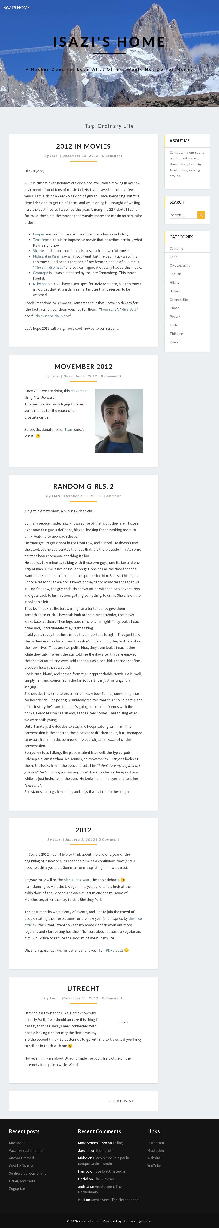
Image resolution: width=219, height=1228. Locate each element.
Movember (79, 390)
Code (173, 257)
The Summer (104, 1178)
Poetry (175, 316)
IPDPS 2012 (114, 950)
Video (174, 342)
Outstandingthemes (137, 1221)
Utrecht (83, 988)
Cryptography (180, 265)
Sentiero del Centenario (28, 1173)
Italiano (176, 291)
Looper (38, 234)
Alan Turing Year (76, 879)
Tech (173, 325)
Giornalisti (104, 1150)
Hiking (174, 282)
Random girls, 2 (83, 486)
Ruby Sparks (42, 283)
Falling (118, 1142)
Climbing (176, 248)
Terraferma (42, 239)
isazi (54, 156)
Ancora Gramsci (21, 1157)
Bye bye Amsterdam (111, 1171)
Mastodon (17, 1142)
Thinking (176, 333)
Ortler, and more (22, 1181)
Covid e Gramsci (22, 1165)
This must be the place (51, 315)
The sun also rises (49, 267)
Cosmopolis (42, 272)
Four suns (108, 309)
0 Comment (112, 156)
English (175, 274)
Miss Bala (128, 309)
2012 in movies (83, 146)
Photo (174, 308)
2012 (83, 830)
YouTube (154, 1165)
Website (153, 1157)
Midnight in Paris (46, 256)
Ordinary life (179, 299)
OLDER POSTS (121, 1100)
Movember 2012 (84, 366)
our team (66, 429)
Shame (38, 250)
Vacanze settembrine (26, 1150)
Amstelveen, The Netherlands (114, 1199)
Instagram (155, 1142)
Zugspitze (17, 1188)
